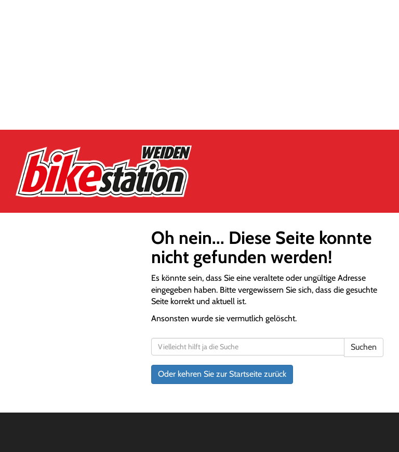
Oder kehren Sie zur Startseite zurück (222, 374)
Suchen (364, 347)
